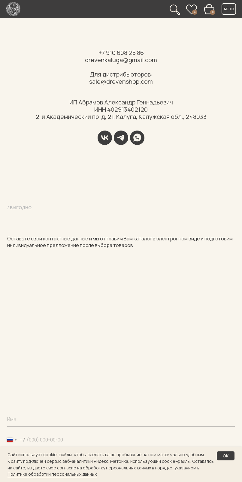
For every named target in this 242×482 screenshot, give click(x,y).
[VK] (105, 138)
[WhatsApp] (137, 138)
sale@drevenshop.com (121, 81)
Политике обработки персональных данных (52, 474)
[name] (121, 418)
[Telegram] (121, 138)
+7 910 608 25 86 (121, 53)
